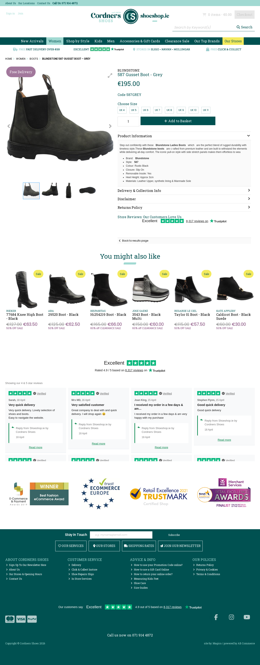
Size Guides (139, 587)
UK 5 (134, 110)
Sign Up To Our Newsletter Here (26, 565)
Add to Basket (178, 121)
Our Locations (26, 3)
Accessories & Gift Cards (140, 41)
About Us (10, 3)
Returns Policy (203, 565)
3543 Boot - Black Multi (146, 316)
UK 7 (157, 110)
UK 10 (193, 110)
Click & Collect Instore (82, 569)
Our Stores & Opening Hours (24, 574)
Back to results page (135, 240)
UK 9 (181, 110)
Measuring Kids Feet (144, 578)
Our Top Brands (207, 41)
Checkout (244, 14)
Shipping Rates (139, 546)
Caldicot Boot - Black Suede (233, 316)
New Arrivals (32, 41)
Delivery (74, 565)
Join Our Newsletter (180, 546)
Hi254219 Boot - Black (108, 314)
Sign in (10, 13)
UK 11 (206, 110)
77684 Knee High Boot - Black (24, 316)
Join (20, 13)
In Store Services (80, 578)
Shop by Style (77, 41)
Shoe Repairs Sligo (81, 574)
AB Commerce (246, 643)
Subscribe (174, 535)
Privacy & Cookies (205, 569)
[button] (110, 75)
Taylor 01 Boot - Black (192, 314)
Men (111, 41)
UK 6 (145, 110)
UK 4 (122, 110)
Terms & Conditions (206, 574)
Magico (217, 643)
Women (54, 41)
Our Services (71, 546)
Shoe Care (138, 583)
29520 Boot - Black (63, 314)
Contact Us (43, 3)
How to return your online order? (151, 574)
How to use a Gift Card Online (150, 569)
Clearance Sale (177, 41)
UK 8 (169, 110)
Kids (98, 41)
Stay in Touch (76, 535)
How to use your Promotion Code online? (156, 565)
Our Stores (233, 41)
